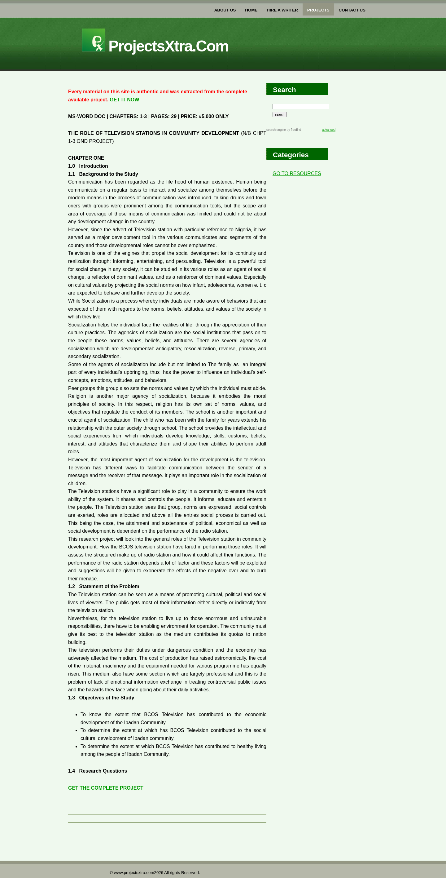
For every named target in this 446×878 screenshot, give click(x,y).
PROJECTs (318, 10)
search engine (276, 129)
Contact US (352, 10)
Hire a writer (282, 10)
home (251, 10)
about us (225, 10)
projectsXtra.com (155, 46)
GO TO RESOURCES (297, 173)
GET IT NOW (124, 99)
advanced (328, 129)
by (293, 129)
